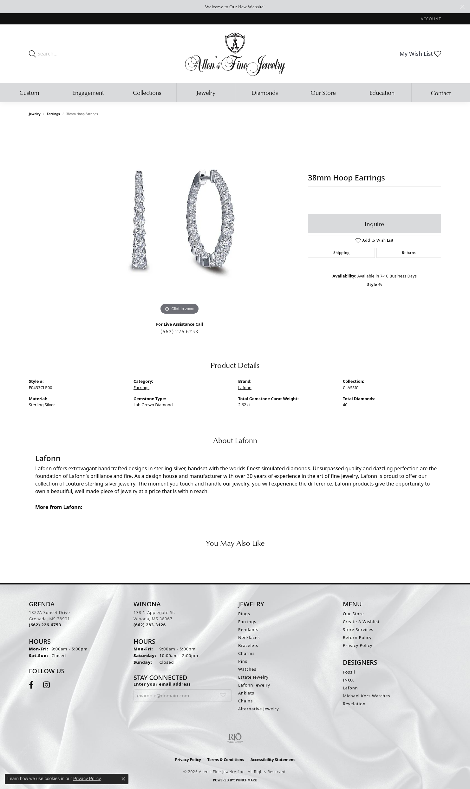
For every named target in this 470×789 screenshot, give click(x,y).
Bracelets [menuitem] (248, 645)
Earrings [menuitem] (247, 621)
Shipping (341, 252)
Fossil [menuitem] (349, 672)
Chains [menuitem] (245, 701)
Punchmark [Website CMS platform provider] (246, 780)
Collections (147, 92)
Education (382, 92)
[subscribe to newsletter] (223, 695)
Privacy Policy (357, 645)
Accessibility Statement (273, 759)
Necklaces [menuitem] (249, 637)
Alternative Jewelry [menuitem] (258, 709)
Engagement (88, 92)
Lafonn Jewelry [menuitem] (254, 685)
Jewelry (205, 92)
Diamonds (264, 92)
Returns (409, 252)
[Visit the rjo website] (235, 738)
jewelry (35, 114)
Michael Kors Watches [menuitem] (366, 696)
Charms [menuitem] (246, 653)
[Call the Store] (45, 625)
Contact (441, 92)
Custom (29, 92)
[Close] (462, 7)
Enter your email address (162, 684)
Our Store (323, 92)
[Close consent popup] (123, 779)
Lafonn (244, 387)
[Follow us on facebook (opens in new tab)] (31, 685)
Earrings (53, 114)
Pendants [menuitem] (248, 629)
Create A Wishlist (361, 621)
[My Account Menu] (431, 18)
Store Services (358, 629)
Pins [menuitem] (242, 661)
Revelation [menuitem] (354, 704)
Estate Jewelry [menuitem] (253, 677)
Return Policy (357, 637)
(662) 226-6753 (179, 331)
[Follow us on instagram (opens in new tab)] (46, 685)
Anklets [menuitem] (246, 693)
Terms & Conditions (225, 759)
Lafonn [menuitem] (350, 688)
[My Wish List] (420, 53)
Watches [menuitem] (247, 669)
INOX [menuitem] (348, 680)
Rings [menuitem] (244, 613)
